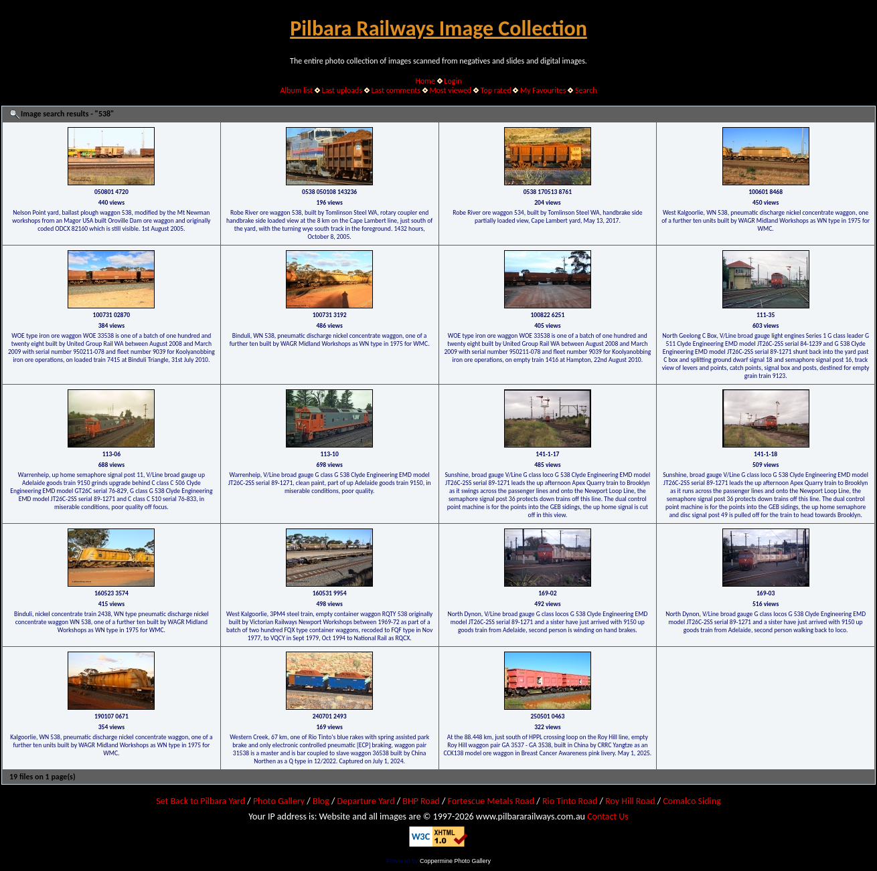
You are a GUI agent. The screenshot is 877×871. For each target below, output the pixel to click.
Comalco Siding (691, 801)
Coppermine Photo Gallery (455, 861)
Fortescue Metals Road (491, 801)
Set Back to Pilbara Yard (200, 801)
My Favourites (543, 90)
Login (452, 81)
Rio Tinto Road (569, 801)
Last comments (396, 90)
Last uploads (342, 90)
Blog (321, 801)
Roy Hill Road (630, 801)
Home (425, 81)
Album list (296, 90)
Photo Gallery (279, 801)
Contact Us (608, 816)
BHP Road (421, 801)
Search (586, 90)
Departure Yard (365, 801)
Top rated (496, 90)
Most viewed (450, 90)
